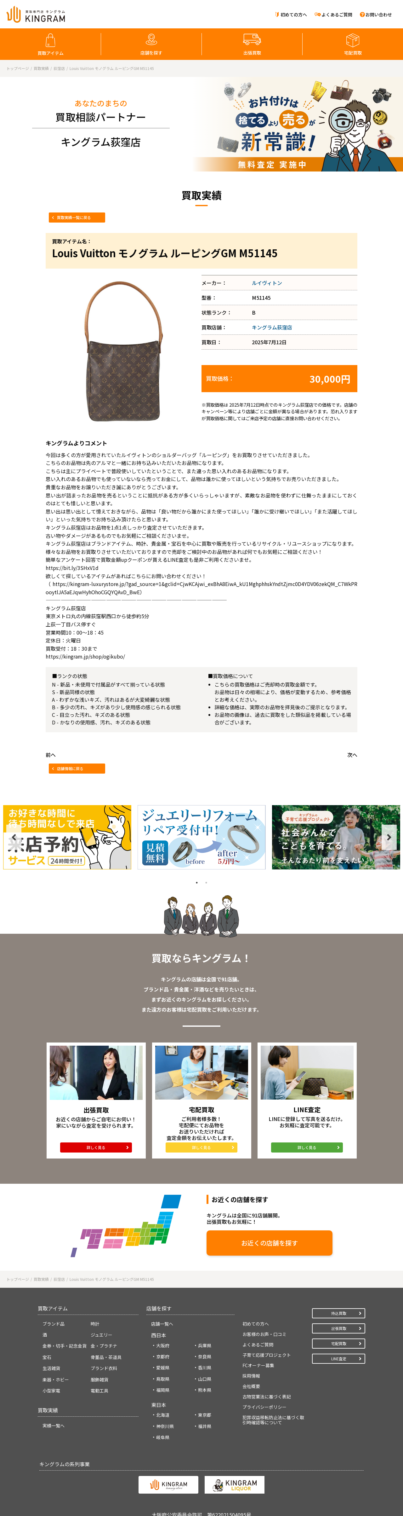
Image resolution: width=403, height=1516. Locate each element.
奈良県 (204, 1356)
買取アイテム (50, 53)
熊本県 (204, 1390)
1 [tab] (197, 883)
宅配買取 (353, 52)
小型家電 (51, 1390)
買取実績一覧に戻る (74, 217)
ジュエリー (101, 1335)
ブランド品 (54, 1324)
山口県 (204, 1379)
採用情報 (251, 1376)
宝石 (47, 1357)
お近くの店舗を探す (269, 1242)
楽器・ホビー (56, 1379)
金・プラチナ (104, 1346)
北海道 (162, 1415)
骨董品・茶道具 (106, 1357)
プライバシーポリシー (264, 1407)
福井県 (204, 1426)
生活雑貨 (51, 1368)
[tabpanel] (67, 837)
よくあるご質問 (336, 14)
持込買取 (338, 1313)
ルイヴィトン (267, 283)
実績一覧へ (54, 1425)
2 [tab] (206, 883)
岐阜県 (162, 1437)
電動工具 (99, 1390)
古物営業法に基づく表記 (266, 1396)
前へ (51, 754)
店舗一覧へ (162, 1324)
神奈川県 (165, 1426)
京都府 (162, 1356)
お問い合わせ (379, 14)
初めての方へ (294, 14)
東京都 (204, 1415)
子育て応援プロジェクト (266, 1355)
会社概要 (251, 1386)
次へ (352, 754)
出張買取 (252, 52)
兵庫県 (204, 1345)
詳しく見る (96, 1147)
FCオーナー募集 (258, 1365)
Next (389, 837)
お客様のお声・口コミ (264, 1334)
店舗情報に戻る (70, 768)
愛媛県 (162, 1367)
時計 (95, 1324)
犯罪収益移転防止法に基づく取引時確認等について (273, 1420)
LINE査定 (338, 1358)
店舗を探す (151, 52)
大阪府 (162, 1345)
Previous (13, 837)
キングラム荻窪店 (272, 327)
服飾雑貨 (99, 1379)
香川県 (204, 1367)
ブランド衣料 (104, 1368)
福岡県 (162, 1390)
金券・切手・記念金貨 (65, 1346)
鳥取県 (162, 1379)
